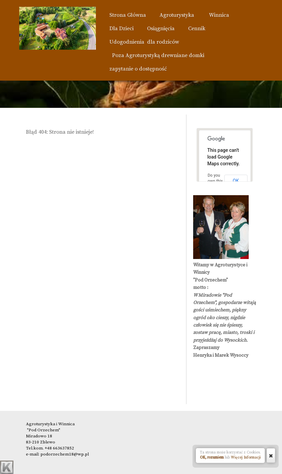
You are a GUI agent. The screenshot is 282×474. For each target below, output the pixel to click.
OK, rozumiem (212, 457)
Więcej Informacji (246, 457)
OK (236, 180)
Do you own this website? (216, 181)
